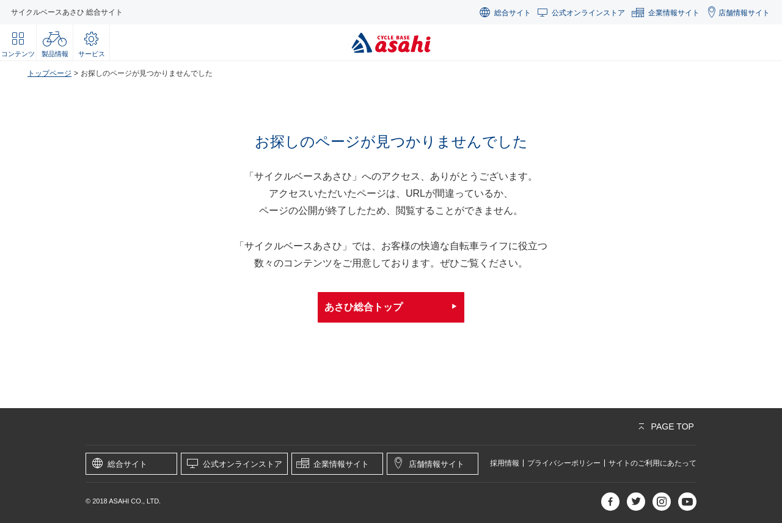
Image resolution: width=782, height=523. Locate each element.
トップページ (49, 73)
